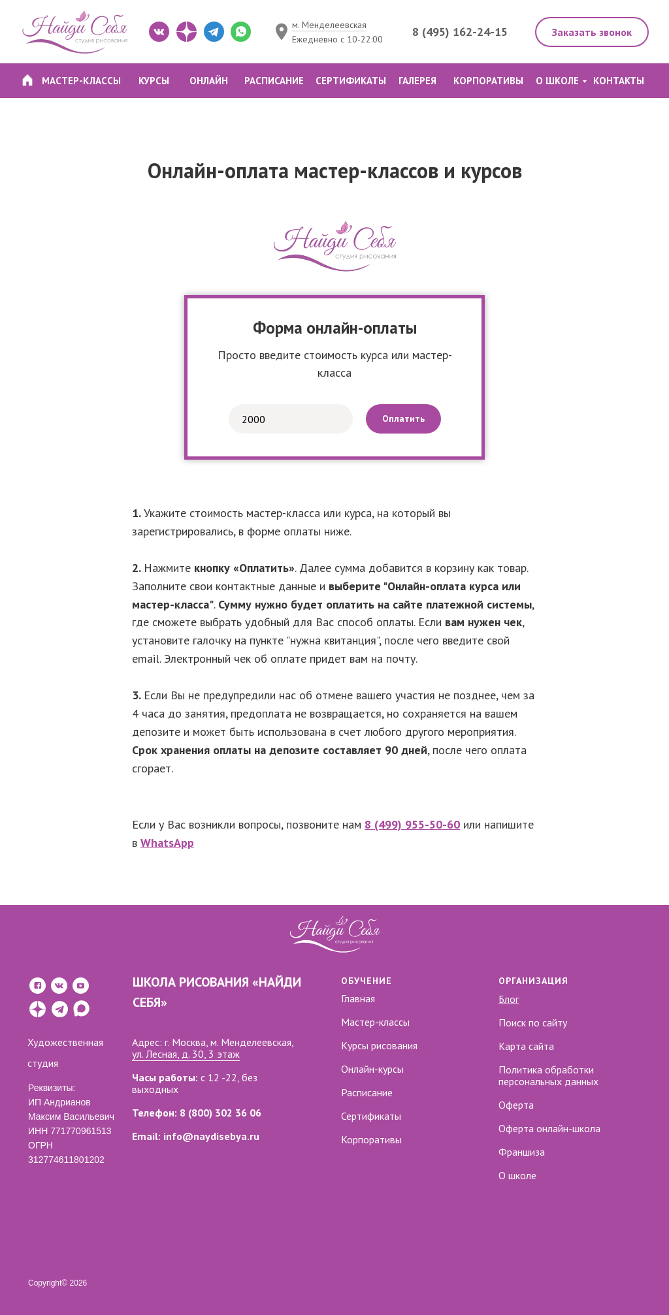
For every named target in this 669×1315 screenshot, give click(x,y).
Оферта (516, 1104)
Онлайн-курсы (372, 1068)
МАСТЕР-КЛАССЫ (81, 80)
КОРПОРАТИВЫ (488, 80)
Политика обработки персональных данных (548, 1075)
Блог (508, 999)
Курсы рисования (379, 1045)
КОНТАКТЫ (618, 80)
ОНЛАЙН (208, 80)
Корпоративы (371, 1139)
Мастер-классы (375, 1021)
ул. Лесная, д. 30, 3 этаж (186, 1053)
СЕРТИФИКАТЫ (351, 80)
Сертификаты (371, 1115)
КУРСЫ (154, 80)
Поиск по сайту (532, 1022)
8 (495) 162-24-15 (460, 31)
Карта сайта (526, 1046)
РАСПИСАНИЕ (274, 80)
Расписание (367, 1092)
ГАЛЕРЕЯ (417, 80)
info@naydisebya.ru (211, 1136)
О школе (517, 1175)
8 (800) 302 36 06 (220, 1112)
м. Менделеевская (329, 25)
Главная (358, 998)
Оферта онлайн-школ (546, 1128)
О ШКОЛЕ (557, 80)
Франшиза (521, 1151)
